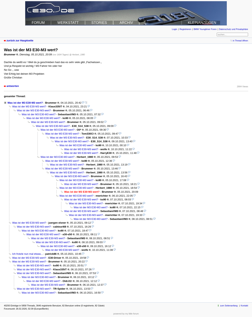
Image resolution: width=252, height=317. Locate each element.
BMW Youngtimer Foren (205, 29)
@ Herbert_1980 (77, 54)
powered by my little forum (126, 313)
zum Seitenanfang (229, 305)
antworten (12, 86)
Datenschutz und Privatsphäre (233, 29)
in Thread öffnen (240, 40)
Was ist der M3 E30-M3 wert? (25, 102)
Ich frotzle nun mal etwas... (27, 253)
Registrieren (185, 29)
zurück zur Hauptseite (19, 40)
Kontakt (244, 305)
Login (174, 29)
